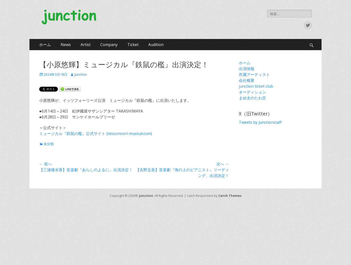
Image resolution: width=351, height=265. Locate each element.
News (66, 44)
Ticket (133, 44)
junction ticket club (256, 86)
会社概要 (246, 80)
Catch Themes (229, 195)
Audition (156, 44)
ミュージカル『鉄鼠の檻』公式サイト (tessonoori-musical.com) (95, 133)
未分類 (49, 144)
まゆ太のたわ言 (252, 98)
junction (80, 74)
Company (109, 44)
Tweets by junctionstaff (260, 122)
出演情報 (246, 68)
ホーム (45, 44)
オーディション (252, 92)
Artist (86, 44)
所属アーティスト (254, 74)
